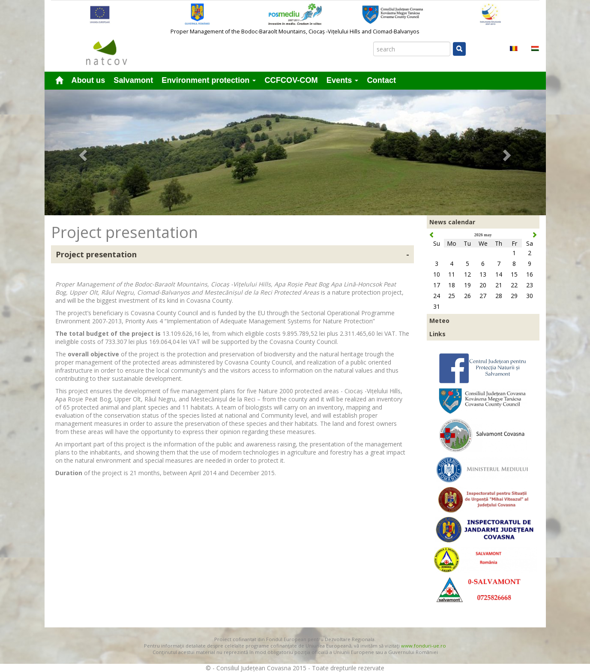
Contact (381, 80)
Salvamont (133, 80)
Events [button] (342, 80)
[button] (82, 152)
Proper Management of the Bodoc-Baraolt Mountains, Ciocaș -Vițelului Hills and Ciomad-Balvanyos (295, 31)
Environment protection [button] (209, 80)
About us (88, 80)
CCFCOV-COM (290, 80)
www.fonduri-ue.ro (423, 645)
